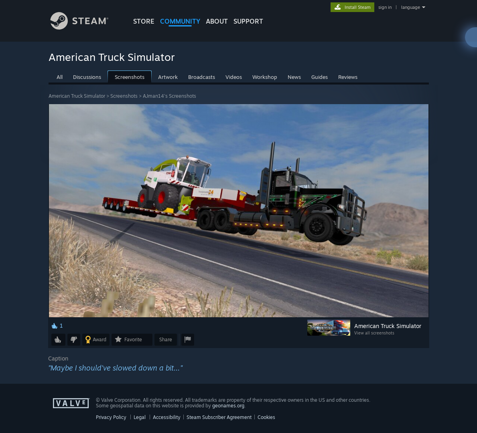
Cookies (266, 417)
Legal (140, 417)
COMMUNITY (180, 21)
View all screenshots (374, 332)
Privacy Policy (111, 417)
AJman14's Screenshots (169, 96)
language (410, 7)
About (217, 21)
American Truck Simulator (77, 96)
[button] (58, 340)
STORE (143, 21)
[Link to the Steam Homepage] (85, 27)
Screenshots (124, 96)
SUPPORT (248, 21)
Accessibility (167, 417)
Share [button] (165, 339)
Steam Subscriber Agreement (219, 417)
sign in (385, 7)
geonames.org (228, 406)
